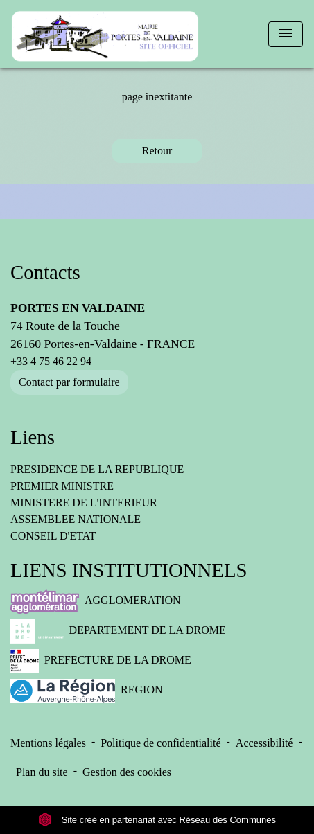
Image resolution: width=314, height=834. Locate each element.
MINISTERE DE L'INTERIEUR (83, 502)
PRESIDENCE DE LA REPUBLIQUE (97, 469)
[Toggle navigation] (285, 34)
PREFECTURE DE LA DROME (100, 661)
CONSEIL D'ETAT (53, 536)
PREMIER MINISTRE (62, 486)
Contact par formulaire (69, 382)
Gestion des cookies (126, 772)
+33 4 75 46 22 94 (50, 361)
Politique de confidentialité (160, 743)
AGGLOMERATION (95, 601)
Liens (32, 437)
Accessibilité (264, 743)
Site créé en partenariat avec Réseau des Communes (157, 820)
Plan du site (42, 772)
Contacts (45, 272)
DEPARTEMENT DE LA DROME (118, 631)
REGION (86, 691)
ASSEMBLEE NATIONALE (75, 519)
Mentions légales (48, 743)
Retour (157, 151)
